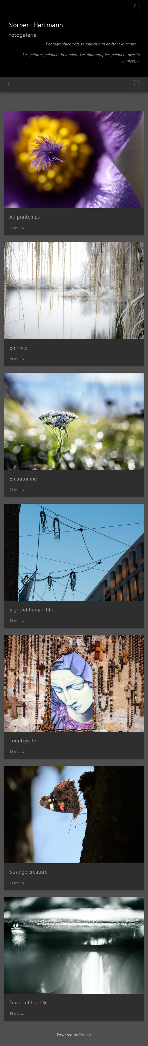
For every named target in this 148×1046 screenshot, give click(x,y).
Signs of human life (31, 609)
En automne (23, 478)
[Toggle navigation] (135, 6)
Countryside (22, 740)
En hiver (18, 347)
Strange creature (28, 871)
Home (9, 84)
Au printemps (24, 216)
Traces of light (25, 1002)
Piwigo (85, 1034)
